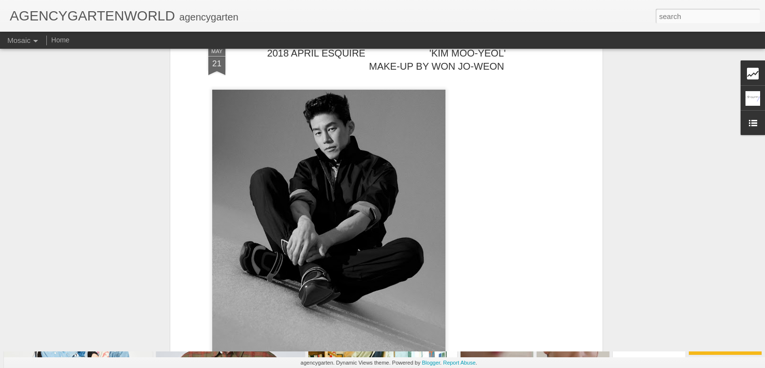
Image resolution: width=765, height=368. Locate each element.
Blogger (431, 363)
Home (60, 40)
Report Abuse (459, 363)
